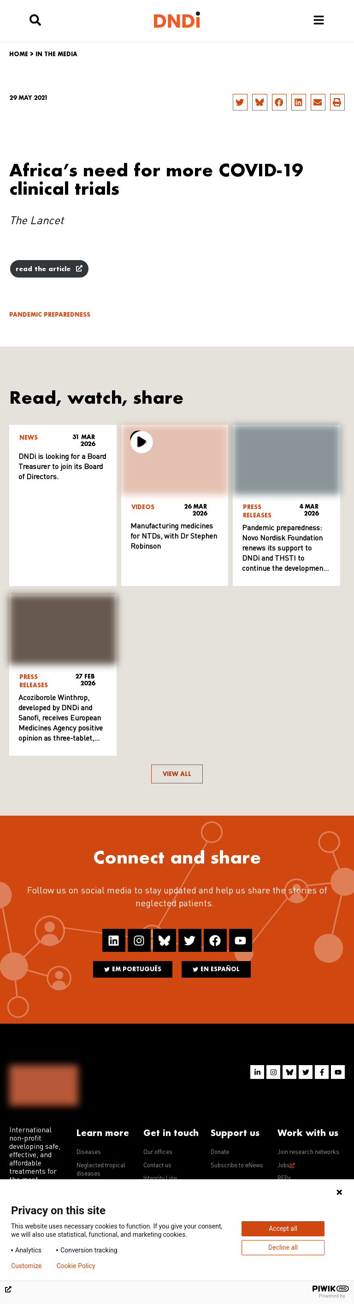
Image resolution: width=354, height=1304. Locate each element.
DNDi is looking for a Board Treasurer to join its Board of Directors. (62, 467)
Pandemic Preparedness (49, 314)
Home (18, 54)
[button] (240, 102)
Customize (26, 1265)
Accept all (283, 1228)
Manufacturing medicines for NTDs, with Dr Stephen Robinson (173, 537)
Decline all (283, 1247)
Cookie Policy (75, 1265)
